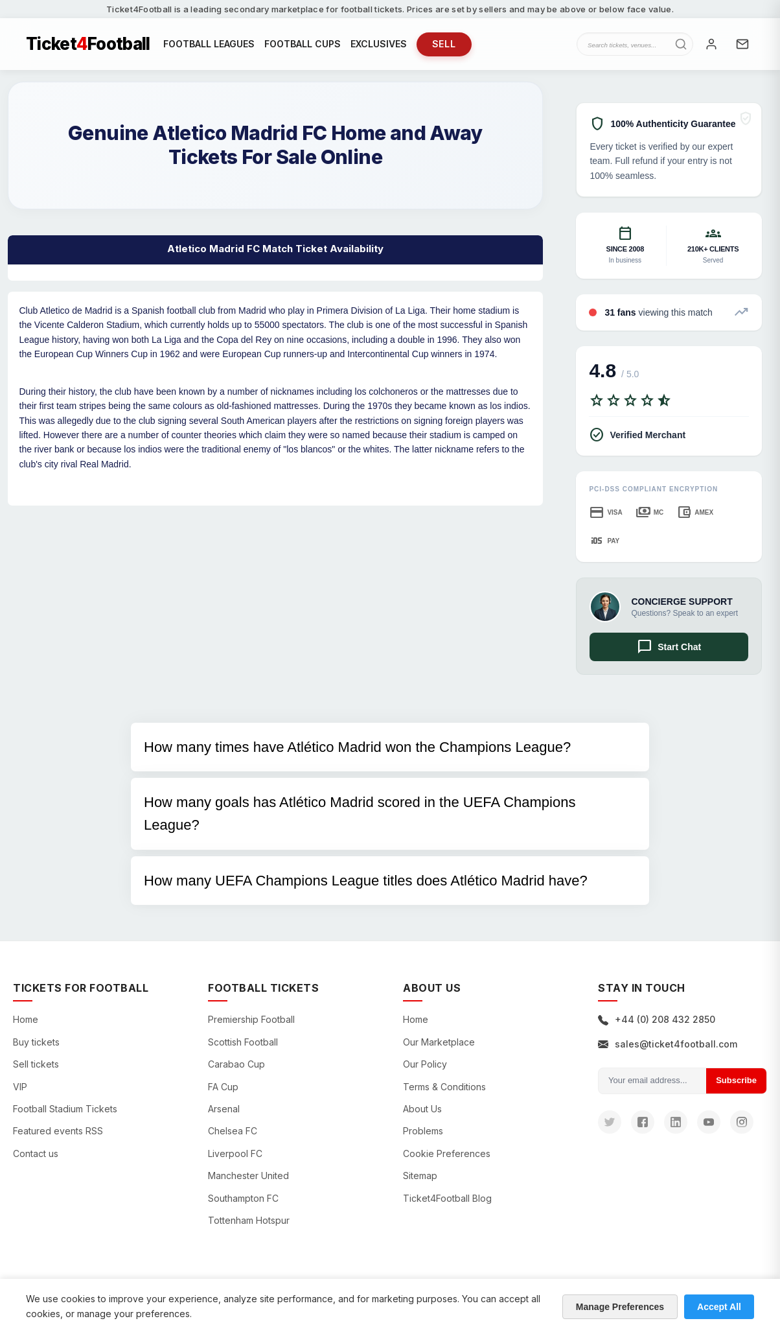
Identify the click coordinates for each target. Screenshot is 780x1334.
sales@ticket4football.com (667, 1043)
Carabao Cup (236, 1064)
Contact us (35, 1153)
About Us (422, 1108)
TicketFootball (88, 44)
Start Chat (669, 647)
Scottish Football (243, 1041)
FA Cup (223, 1086)
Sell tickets (36, 1064)
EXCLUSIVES (378, 43)
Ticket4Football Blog (447, 1198)
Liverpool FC (235, 1153)
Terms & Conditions (444, 1086)
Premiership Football (251, 1019)
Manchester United (248, 1175)
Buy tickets (36, 1041)
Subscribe (736, 1080)
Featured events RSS (58, 1130)
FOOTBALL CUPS (302, 43)
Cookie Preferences (446, 1153)
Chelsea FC (232, 1130)
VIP (20, 1086)
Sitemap (420, 1175)
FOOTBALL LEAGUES (209, 43)
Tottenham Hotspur (249, 1220)
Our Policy (425, 1064)
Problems (423, 1130)
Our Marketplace (439, 1041)
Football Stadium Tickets (65, 1108)
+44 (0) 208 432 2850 (656, 1019)
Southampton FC (243, 1198)
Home (25, 1019)
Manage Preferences (620, 1307)
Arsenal (224, 1108)
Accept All (719, 1307)
